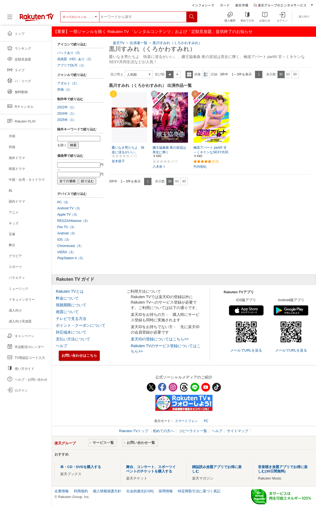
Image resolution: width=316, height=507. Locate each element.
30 (280, 74)
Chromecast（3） (70, 246)
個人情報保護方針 (107, 491)
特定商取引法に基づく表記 (199, 491)
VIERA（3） (66, 252)
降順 (177, 74)
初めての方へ (163, 431)
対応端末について (71, 332)
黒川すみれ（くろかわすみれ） (177, 43)
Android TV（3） (69, 208)
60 (288, 74)
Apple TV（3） (68, 214)
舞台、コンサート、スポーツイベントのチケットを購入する (151, 469)
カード (225, 5)
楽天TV (118, 43)
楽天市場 (241, 5)
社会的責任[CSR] (140, 491)
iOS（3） (64, 240)
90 (295, 74)
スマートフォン (186, 421)
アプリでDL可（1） (71, 65)
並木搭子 (118, 161)
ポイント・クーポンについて (80, 325)
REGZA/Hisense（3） (73, 221)
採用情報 (166, 491)
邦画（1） (64, 89)
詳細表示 (205, 74)
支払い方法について (73, 339)
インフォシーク (203, 5)
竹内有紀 (199, 167)
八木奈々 (159, 167)
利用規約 (81, 491)
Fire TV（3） (66, 227)
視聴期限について (71, 305)
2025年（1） (66, 120)
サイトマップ (237, 431)
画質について (67, 312)
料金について (67, 298)
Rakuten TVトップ (134, 431)
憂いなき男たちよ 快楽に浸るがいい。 (128, 150)
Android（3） (67, 233)
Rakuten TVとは (70, 291)
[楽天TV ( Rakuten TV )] (37, 19)
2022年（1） (66, 107)
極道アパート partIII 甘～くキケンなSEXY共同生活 (210, 152)
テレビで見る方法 (71, 318)
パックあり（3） (69, 53)
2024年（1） (66, 113)
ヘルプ (61, 346)
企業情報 (61, 491)
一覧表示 (189, 74)
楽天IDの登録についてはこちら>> (160, 339)
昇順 (170, 74)
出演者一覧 (138, 43)
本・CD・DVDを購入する (80, 467)
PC (206, 421)
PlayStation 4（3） (71, 258)
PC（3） (63, 202)
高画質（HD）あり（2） (75, 59)
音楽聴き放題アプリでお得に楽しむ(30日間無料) (283, 469)
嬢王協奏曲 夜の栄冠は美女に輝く (169, 150)
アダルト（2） (68, 83)
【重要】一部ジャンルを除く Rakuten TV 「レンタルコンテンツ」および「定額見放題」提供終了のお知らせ (153, 31)
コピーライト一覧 (193, 431)
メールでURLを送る (246, 350)
